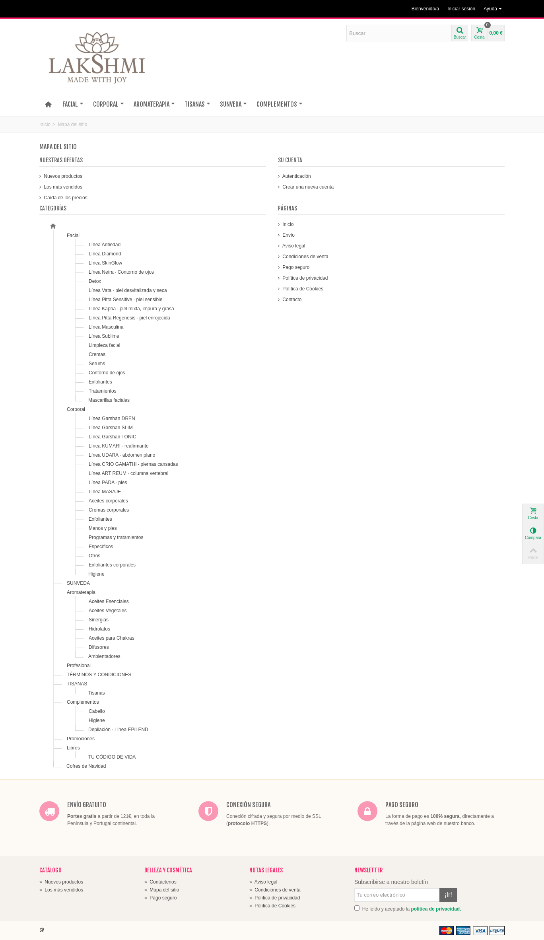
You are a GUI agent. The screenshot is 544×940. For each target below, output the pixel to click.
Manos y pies (103, 528)
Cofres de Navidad (86, 766)
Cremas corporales (109, 510)
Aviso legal (293, 246)
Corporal (76, 409)
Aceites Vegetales (107, 610)
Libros (73, 748)
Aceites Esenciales (109, 601)
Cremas (97, 354)
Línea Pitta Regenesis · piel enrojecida (129, 318)
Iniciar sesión (461, 9)
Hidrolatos (99, 629)
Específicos (101, 546)
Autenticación (296, 176)
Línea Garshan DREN (112, 418)
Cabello (97, 711)
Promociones (81, 738)
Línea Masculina (106, 327)
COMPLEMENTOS (279, 104)
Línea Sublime (104, 336)
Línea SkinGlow (105, 263)
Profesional (79, 665)
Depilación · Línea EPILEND (118, 729)
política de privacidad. (436, 909)
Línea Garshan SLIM (111, 427)
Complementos (83, 702)
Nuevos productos (62, 176)
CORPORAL (108, 104)
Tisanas (96, 693)
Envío (288, 235)
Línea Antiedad (104, 244)
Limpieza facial (104, 345)
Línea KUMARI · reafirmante (119, 446)
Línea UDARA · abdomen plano (122, 455)
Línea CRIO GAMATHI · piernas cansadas (133, 464)
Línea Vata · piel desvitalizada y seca (128, 290)
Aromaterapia (81, 592)
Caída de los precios (65, 197)
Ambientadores (104, 656)
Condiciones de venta (304, 256)
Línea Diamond (105, 254)
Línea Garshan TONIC (112, 437)
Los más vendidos (62, 187)
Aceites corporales (108, 501)
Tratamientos (103, 391)
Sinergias (99, 620)
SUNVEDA (233, 104)
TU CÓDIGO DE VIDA (112, 757)
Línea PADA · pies (108, 482)
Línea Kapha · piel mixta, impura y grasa (131, 308)
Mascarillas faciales (109, 400)
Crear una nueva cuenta (307, 187)
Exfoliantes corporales (112, 565)
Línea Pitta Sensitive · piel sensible (125, 299)
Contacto (291, 299)
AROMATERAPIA (154, 104)
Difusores (99, 647)
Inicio (45, 124)
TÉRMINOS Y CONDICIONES (99, 674)
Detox (95, 281)
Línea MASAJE (105, 491)
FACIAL (73, 104)
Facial (73, 235)
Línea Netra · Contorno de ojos (121, 272)
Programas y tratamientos (116, 537)
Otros (94, 556)
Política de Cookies (302, 289)
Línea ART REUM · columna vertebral (128, 473)
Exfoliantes (100, 382)
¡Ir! (448, 894)
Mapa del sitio (161, 890)
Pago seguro (295, 267)
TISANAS (197, 104)
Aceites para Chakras (111, 638)
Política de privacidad (304, 278)
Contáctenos (160, 882)
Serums (97, 363)
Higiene (96, 574)
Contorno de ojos (107, 373)
